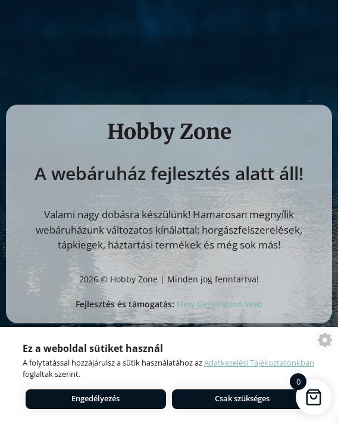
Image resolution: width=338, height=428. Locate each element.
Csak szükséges (242, 399)
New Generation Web (220, 304)
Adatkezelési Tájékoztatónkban (259, 363)
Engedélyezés (95, 399)
